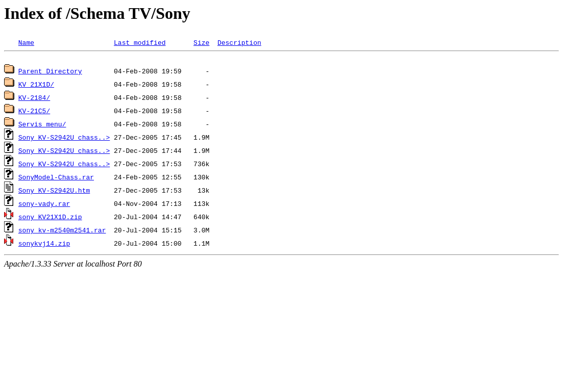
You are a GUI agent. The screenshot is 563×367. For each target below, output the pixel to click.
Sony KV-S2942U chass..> (64, 138)
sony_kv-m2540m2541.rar (62, 231)
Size (201, 42)
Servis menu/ (42, 125)
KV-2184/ (34, 98)
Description (239, 42)
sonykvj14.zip (44, 244)
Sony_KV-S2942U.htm (54, 191)
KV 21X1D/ (36, 85)
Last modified (139, 42)
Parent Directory (50, 72)
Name (26, 42)
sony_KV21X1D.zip (50, 218)
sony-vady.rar (44, 204)
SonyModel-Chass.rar (56, 178)
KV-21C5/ (34, 112)
